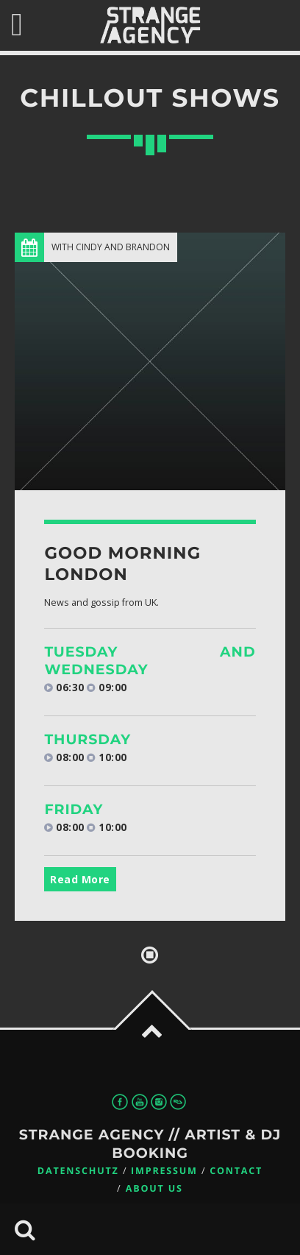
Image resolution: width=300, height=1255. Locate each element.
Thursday (87, 739)
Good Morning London (122, 563)
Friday (73, 809)
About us (154, 1188)
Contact (236, 1170)
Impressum (164, 1170)
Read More (80, 879)
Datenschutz (78, 1170)
